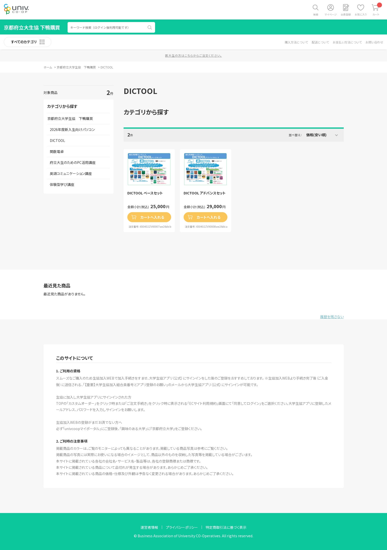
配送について (320, 42)
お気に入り (361, 14)
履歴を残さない (332, 316)
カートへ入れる (152, 217)
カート (377, 9)
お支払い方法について (347, 42)
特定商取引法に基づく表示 (226, 527)
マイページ (331, 14)
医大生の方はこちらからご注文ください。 (193, 55)
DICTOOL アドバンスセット (205, 193)
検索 (315, 14)
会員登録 (346, 14)
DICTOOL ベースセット (145, 193)
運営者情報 (149, 527)
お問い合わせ (374, 42)
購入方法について (296, 42)
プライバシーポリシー (182, 527)
